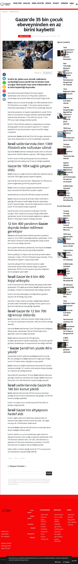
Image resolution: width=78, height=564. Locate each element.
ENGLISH (26, 3)
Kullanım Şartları (6, 543)
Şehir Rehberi (58, 537)
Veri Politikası (5, 536)
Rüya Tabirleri (72, 522)
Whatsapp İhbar (6, 546)
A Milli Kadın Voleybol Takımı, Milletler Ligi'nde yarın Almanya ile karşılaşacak (68, 272)
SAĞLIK (43, 537)
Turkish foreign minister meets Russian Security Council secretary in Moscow (68, 220)
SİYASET (56, 3)
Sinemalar (57, 532)
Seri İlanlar (57, 534)
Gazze (19, 136)
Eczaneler (57, 524)
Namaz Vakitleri (56, 521)
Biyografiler (71, 520)
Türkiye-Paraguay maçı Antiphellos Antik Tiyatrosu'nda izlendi (68, 151)
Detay (58, 562)
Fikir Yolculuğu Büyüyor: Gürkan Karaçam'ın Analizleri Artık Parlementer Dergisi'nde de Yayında (68, 74)
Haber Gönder (5, 548)
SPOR (42, 534)
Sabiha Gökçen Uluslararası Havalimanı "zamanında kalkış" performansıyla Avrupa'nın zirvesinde (69, 172)
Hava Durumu (58, 515)
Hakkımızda (4, 531)
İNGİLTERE (17, 3)
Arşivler (31, 528)
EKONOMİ (44, 532)
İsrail (10, 102)
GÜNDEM (64, 3)
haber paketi (4, 562)
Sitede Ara (71, 515)
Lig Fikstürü (58, 527)
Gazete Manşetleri (57, 540)
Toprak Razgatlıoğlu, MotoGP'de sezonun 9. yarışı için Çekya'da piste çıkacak (68, 115)
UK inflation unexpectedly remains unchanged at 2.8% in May (68, 291)
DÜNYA (48, 3)
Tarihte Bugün (58, 529)
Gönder (49, 473)
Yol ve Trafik (58, 517)
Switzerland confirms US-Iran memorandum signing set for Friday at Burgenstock (68, 326)
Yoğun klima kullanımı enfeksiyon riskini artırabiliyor (68, 255)
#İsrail (16, 458)
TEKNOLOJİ (44, 539)
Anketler (70, 517)
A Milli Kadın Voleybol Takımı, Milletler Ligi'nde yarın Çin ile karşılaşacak (68, 193)
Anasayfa (5, 12)
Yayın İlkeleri (5, 534)
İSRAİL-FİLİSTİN (38, 3)
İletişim (31, 537)
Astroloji (70, 525)
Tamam (66, 562)
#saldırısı (22, 458)
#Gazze (10, 458)
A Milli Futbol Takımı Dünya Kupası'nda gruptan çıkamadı (67, 345)
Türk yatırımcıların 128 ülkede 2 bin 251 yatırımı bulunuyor (68, 53)
